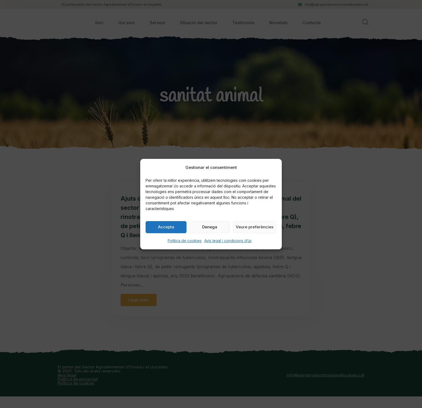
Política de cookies (185, 240)
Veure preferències (254, 226)
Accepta (166, 226)
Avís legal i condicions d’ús (228, 240)
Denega (209, 226)
